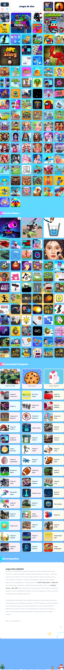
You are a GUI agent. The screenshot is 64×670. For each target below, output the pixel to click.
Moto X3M (14, 588)
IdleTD (39, 582)
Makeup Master (46, 582)
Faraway (8, 588)
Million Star (55, 582)
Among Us (53, 585)
